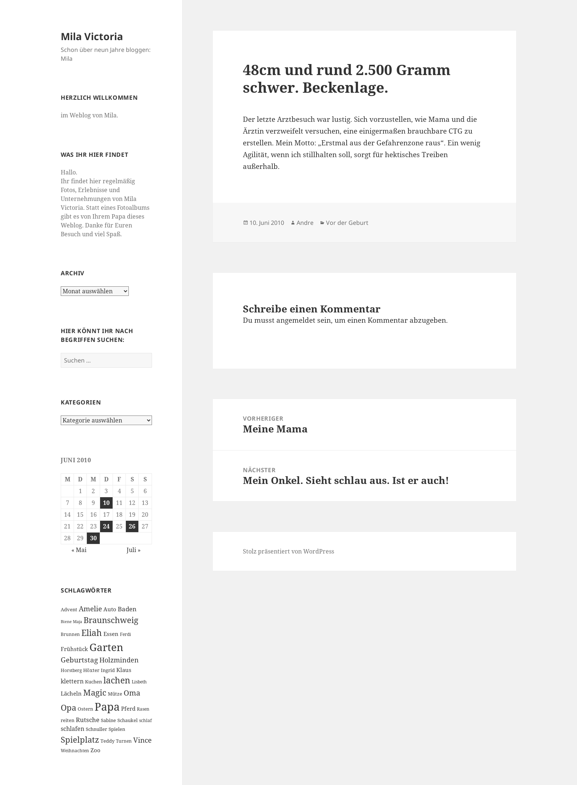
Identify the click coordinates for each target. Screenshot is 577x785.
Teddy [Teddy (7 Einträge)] (107, 741)
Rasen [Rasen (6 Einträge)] (143, 709)
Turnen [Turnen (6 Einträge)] (124, 741)
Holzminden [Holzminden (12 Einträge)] (119, 659)
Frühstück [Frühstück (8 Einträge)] (74, 649)
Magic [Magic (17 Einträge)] (94, 692)
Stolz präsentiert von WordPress (288, 551)
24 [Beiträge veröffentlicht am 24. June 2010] (106, 526)
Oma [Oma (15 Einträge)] (132, 692)
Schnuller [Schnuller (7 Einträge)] (96, 729)
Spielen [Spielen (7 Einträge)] (117, 729)
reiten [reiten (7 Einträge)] (67, 720)
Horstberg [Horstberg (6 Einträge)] (71, 670)
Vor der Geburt (347, 223)
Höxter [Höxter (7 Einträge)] (91, 670)
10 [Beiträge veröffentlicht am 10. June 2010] (106, 503)
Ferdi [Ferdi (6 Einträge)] (125, 634)
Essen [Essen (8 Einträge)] (110, 633)
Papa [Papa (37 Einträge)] (107, 706)
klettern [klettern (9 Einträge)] (72, 681)
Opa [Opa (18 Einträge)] (68, 707)
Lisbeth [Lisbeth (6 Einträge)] (139, 682)
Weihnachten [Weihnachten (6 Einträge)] (75, 750)
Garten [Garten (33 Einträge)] (106, 647)
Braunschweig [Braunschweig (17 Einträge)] (111, 620)
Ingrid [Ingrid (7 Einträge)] (108, 670)
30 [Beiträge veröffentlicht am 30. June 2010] (93, 538)
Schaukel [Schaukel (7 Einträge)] (127, 720)
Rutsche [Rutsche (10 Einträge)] (87, 719)
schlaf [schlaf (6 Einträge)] (145, 720)
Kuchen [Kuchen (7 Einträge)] (93, 681)
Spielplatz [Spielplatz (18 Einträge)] (80, 739)
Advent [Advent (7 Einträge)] (69, 609)
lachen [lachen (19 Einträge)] (116, 680)
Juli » (134, 550)
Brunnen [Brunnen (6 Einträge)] (70, 634)
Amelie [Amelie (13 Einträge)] (90, 608)
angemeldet (295, 320)
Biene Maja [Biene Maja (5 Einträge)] (71, 621)
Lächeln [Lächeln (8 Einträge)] (71, 693)
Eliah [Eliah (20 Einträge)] (91, 633)
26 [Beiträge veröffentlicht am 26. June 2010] (132, 526)
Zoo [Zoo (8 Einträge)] (95, 750)
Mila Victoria (92, 36)
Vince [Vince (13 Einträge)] (142, 740)
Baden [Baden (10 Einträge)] (127, 609)
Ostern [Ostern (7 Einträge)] (85, 709)
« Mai (78, 550)
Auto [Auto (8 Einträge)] (109, 609)
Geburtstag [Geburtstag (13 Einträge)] (79, 660)
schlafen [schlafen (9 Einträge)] (72, 729)
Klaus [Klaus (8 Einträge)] (123, 669)
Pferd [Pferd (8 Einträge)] (128, 708)
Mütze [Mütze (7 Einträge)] (115, 693)
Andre (305, 223)
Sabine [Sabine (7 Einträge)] (108, 720)
